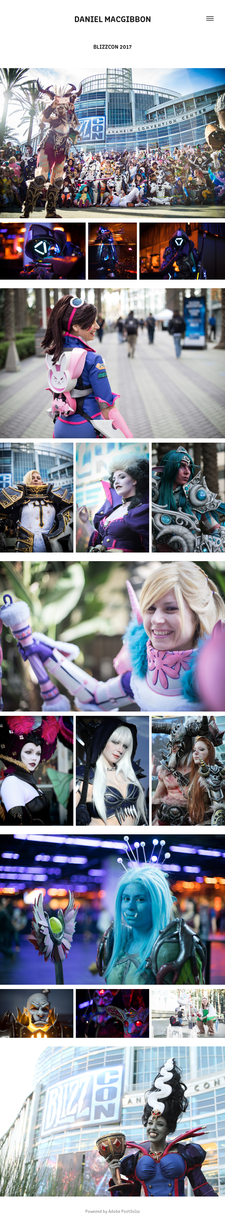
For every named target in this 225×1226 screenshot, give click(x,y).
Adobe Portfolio (124, 1211)
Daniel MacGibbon (112, 18)
